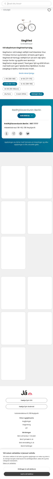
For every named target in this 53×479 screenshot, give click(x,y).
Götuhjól (6, 10)
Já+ (26, 428)
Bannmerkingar (26, 446)
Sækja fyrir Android (26, 406)
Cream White (21, 94)
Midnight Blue (37, 94)
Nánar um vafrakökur (9, 463)
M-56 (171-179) (26, 79)
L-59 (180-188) (10, 79)
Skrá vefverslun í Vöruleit (26, 436)
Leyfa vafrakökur (26, 474)
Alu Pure (7, 94)
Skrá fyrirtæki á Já (26, 439)
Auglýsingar (26, 421)
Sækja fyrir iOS (26, 400)
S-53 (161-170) (9, 84)
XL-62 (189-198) (27, 84)
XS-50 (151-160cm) (11, 89)
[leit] (26, 3)
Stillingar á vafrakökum (27, 469)
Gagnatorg (26, 425)
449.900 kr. (25, 115)
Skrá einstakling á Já (26, 443)
